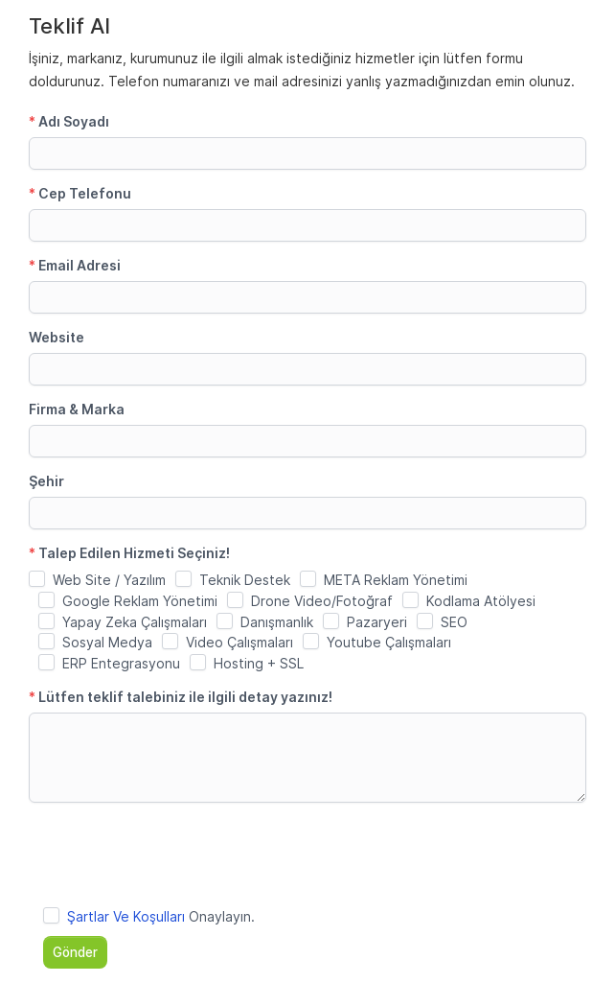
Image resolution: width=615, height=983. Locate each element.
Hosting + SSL (259, 663)
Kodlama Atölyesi (480, 601)
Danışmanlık (276, 622)
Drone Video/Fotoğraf (322, 601)
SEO (454, 622)
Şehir (46, 481)
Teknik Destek (244, 580)
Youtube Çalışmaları (389, 642)
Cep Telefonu (80, 193)
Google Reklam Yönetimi (139, 601)
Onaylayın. (161, 916)
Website (56, 337)
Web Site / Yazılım (109, 580)
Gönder (75, 952)
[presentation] (174, 854)
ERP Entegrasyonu (121, 663)
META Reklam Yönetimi (395, 580)
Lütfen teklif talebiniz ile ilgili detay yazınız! (180, 697)
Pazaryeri (377, 622)
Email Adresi (75, 265)
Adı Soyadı (69, 121)
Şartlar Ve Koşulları (126, 916)
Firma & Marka (77, 409)
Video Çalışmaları (239, 642)
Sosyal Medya (107, 642)
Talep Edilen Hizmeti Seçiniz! (129, 553)
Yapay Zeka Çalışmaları (134, 622)
